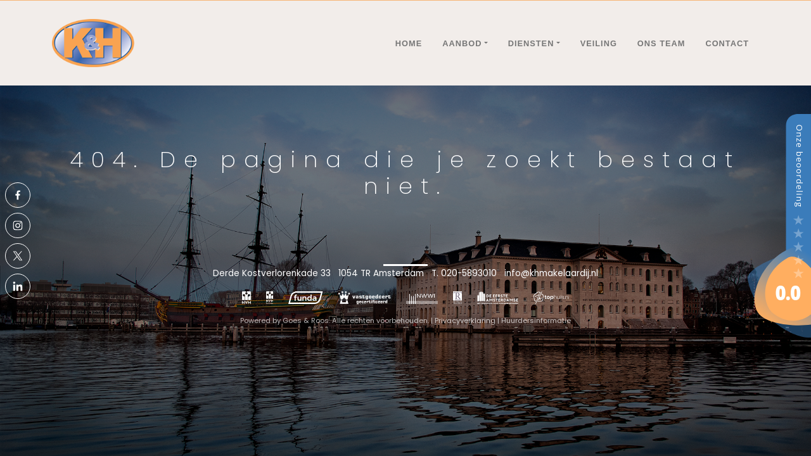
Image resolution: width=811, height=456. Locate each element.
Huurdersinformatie (536, 320)
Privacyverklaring (465, 320)
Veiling (598, 43)
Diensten (531, 43)
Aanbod (462, 43)
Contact (727, 43)
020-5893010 (469, 273)
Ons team (661, 43)
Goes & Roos (306, 320)
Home (408, 43)
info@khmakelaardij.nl (551, 273)
